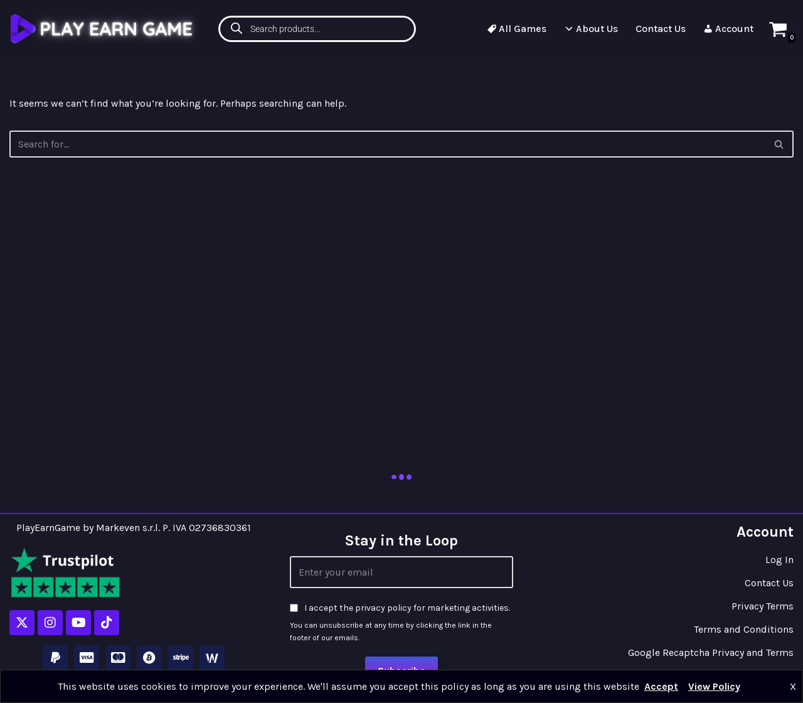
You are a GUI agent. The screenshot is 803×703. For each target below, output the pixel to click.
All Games (516, 29)
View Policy (714, 686)
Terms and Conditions (744, 629)
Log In (779, 560)
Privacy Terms (762, 606)
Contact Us (660, 29)
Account (728, 29)
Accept (661, 686)
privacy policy (383, 608)
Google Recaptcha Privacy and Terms (711, 652)
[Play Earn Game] (103, 28)
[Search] (779, 144)
